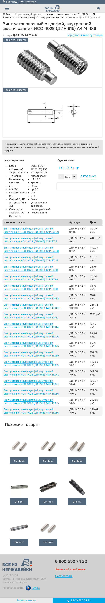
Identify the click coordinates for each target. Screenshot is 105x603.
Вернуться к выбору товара (84, 35)
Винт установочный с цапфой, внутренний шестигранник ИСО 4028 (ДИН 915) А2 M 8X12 (30, 240)
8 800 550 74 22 (81, 600)
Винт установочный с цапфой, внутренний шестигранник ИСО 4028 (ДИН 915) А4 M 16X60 (31, 411)
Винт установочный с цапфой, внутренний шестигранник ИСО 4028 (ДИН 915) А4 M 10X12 (31, 316)
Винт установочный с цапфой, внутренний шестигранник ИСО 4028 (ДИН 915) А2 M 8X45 (31, 259)
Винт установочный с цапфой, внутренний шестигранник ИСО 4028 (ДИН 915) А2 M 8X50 (31, 268)
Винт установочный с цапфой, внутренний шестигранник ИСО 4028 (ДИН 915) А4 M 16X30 (31, 354)
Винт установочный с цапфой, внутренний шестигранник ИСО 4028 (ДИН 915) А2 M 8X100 (31, 230)
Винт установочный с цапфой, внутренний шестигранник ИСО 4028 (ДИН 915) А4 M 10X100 (32, 306)
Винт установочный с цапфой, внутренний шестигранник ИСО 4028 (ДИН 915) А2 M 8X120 (31, 249)
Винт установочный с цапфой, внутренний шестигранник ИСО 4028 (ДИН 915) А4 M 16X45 (31, 382)
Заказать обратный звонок (70, 569)
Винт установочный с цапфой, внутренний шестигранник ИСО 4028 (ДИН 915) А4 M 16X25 (31, 344)
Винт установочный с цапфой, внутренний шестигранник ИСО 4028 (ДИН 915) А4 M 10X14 (31, 325)
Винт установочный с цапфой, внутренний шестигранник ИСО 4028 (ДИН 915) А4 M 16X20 (31, 335)
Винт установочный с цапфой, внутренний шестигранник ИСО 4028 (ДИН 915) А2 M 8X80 (31, 278)
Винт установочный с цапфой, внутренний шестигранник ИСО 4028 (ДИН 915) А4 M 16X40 (31, 373)
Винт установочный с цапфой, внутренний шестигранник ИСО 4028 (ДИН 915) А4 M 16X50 (31, 392)
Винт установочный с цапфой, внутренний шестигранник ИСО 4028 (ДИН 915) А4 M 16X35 (31, 363)
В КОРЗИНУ (88, 176)
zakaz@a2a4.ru (64, 575)
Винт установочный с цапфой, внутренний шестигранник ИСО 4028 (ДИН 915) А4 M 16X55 (31, 401)
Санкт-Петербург (27, 1)
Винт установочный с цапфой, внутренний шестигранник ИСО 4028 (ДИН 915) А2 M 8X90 (31, 287)
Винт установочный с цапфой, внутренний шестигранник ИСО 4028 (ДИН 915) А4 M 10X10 (31, 297)
